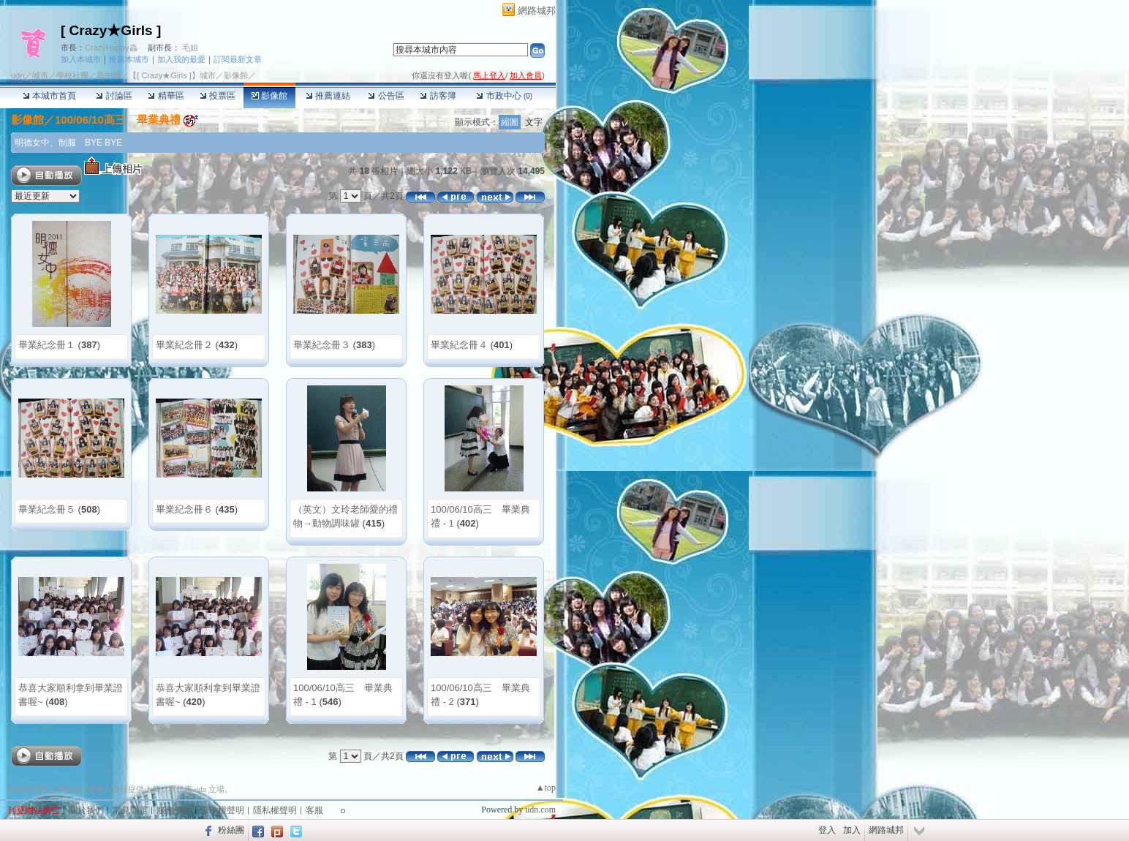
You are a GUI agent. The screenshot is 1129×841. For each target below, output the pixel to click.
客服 (314, 810)
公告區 (386, 96)
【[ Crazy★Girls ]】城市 (172, 75)
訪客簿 (438, 96)
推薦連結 (328, 96)
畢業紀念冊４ (459, 344)
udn (17, 75)
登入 (827, 830)
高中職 (109, 75)
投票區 (217, 96)
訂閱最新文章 (238, 59)
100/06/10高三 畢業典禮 (118, 119)
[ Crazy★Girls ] (111, 30)
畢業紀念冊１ (46, 344)
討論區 (114, 96)
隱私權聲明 (275, 810)
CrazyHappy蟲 (111, 47)
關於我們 (86, 810)
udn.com (540, 809)
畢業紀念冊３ (321, 344)
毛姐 (190, 47)
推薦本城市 (129, 59)
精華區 (166, 96)
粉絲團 (231, 830)
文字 (534, 122)
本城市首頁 (49, 96)
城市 (40, 75)
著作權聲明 (222, 810)
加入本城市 (81, 59)
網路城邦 (537, 10)
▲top (546, 787)
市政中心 (504, 96)
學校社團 (72, 75)
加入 (852, 830)
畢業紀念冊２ (184, 344)
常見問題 (130, 810)
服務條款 (174, 810)
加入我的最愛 (181, 59)
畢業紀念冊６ (184, 509)
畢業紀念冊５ (46, 509)
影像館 (269, 96)
